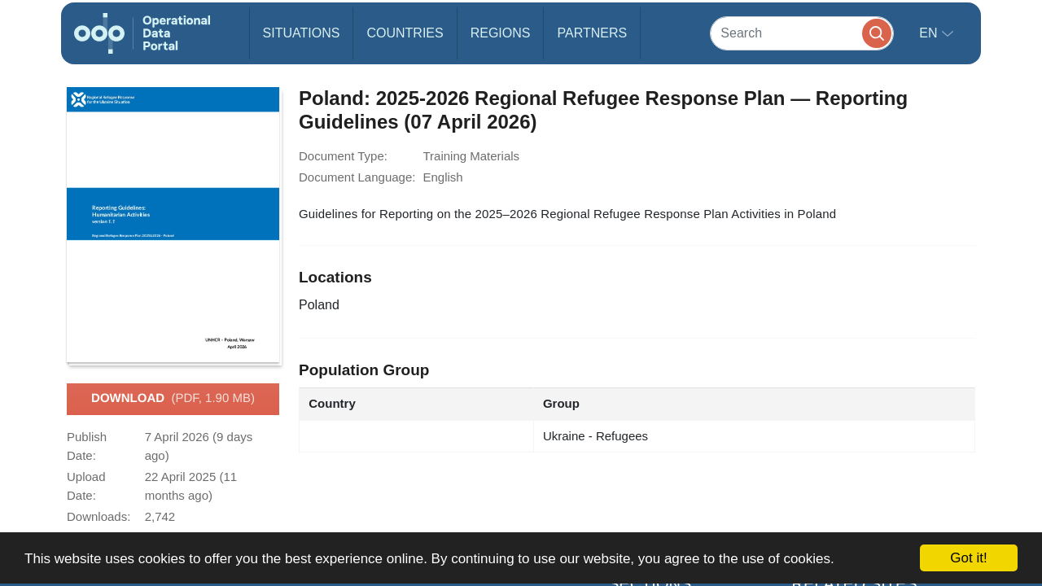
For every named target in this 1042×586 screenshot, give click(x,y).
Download (173, 398)
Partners (592, 33)
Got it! (968, 558)
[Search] (802, 33)
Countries (404, 33)
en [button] (930, 33)
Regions (501, 33)
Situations (301, 33)
